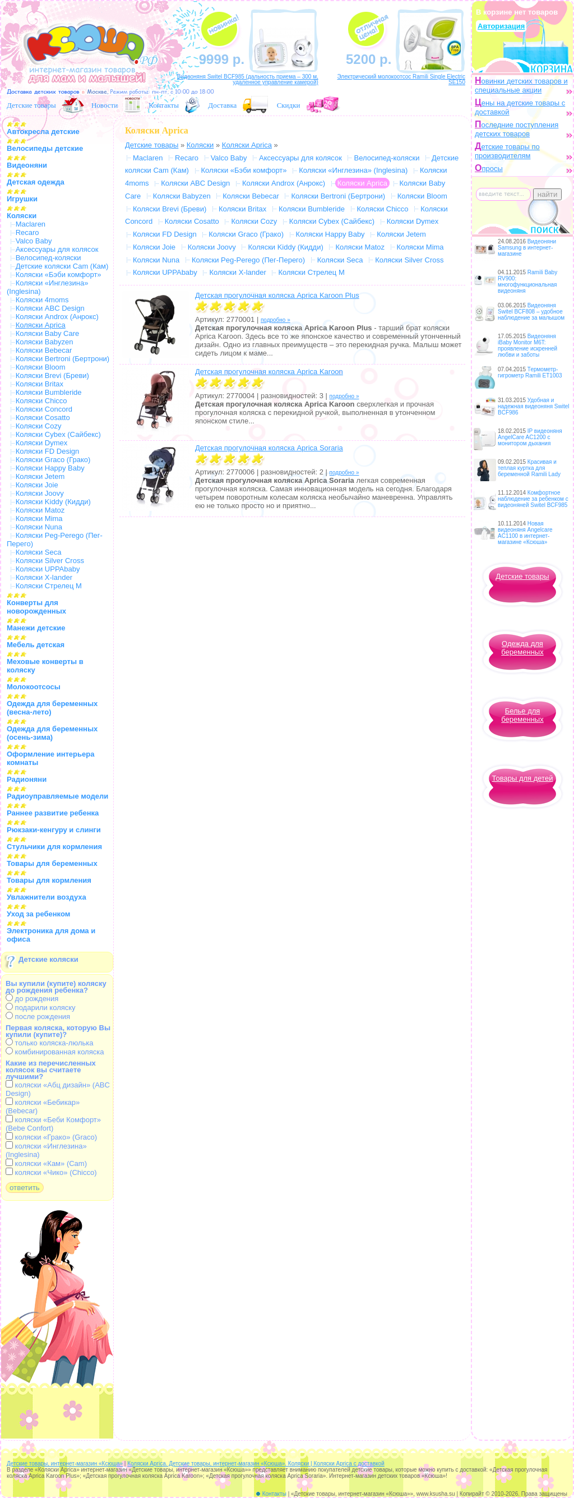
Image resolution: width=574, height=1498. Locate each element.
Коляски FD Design (48, 451)
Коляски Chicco (41, 401)
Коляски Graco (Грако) (53, 459)
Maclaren (30, 224)
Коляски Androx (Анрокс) (57, 316)
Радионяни (27, 779)
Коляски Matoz (40, 510)
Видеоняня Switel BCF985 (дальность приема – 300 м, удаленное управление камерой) (247, 79)
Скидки (288, 105)
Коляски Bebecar (44, 350)
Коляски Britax (39, 384)
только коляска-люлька (49, 1043)
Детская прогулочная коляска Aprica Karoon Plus (277, 295)
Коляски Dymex (42, 443)
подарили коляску (41, 1007)
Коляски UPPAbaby (48, 569)
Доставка (222, 105)
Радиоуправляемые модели (57, 796)
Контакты (164, 105)
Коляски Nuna (39, 527)
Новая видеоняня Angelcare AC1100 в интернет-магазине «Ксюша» (525, 532)
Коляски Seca (39, 552)
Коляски (21, 215)
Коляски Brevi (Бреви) (52, 375)
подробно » (275, 320)
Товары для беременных (52, 863)
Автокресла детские (43, 131)
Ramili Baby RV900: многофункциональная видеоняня (527, 281)
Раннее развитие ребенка (53, 813)
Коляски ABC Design (50, 308)
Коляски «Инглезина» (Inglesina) (353, 170)
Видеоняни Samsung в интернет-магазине (527, 247)
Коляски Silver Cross (50, 560)
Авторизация (501, 26)
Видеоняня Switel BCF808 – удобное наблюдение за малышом (531, 311)
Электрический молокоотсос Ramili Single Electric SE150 (401, 79)
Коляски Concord (44, 409)
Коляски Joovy (40, 493)
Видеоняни (27, 165)
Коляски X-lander (44, 577)
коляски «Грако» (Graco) (51, 1137)
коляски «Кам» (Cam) (46, 1163)
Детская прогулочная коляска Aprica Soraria (269, 448)
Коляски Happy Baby (50, 468)
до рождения (32, 998)
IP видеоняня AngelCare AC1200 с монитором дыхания (530, 437)
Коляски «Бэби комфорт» (58, 274)
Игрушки (22, 199)
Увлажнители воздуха (46, 897)
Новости (104, 105)
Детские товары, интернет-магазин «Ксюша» (65, 1463)
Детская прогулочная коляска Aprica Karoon (269, 371)
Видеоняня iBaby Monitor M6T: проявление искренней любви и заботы (527, 345)
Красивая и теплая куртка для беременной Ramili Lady (529, 468)
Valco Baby (34, 241)
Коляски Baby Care (48, 333)
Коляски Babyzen (44, 342)
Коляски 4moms (42, 300)
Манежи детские (36, 628)
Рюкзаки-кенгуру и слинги (54, 830)
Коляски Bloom (41, 367)
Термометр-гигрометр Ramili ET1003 (530, 372)
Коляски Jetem (40, 476)
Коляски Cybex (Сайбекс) (58, 434)
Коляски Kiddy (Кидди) (53, 501)
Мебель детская (35, 644)
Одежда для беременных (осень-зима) (52, 733)
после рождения (38, 1016)
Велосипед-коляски (48, 257)
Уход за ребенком (38, 914)
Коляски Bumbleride (49, 392)
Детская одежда (35, 182)
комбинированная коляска (55, 1052)
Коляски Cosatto (43, 417)
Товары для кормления (49, 880)
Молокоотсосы (34, 687)
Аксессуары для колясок (57, 249)
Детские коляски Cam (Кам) (62, 266)
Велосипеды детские (45, 148)
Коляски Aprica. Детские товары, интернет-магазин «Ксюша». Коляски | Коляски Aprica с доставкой (256, 1463)
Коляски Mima (39, 518)
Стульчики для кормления (54, 846)
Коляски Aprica (247, 145)
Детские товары (31, 105)
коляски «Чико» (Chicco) (51, 1172)
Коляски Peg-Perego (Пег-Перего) (248, 260)
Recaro (27, 232)
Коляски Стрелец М (49, 586)
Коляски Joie (37, 485)
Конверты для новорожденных (36, 606)
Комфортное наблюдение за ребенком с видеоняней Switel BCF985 (533, 499)
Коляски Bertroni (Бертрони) (63, 358)
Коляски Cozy (39, 426)
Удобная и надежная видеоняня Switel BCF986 (534, 406)
